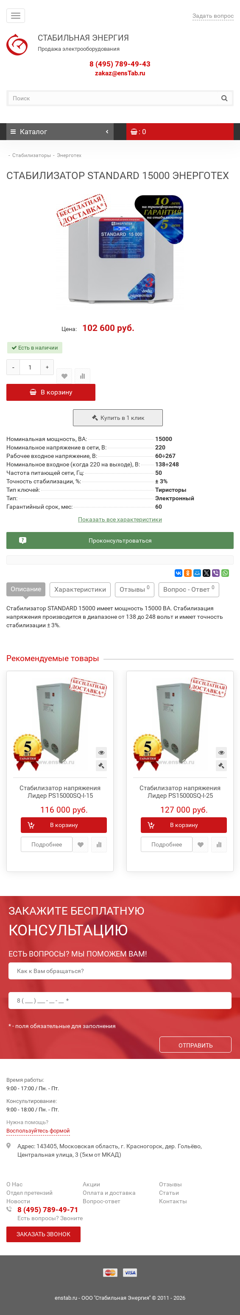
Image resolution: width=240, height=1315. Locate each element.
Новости (18, 1201)
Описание (26, 589)
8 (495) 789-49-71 (47, 1209)
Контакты (173, 1201)
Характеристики (80, 589)
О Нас (14, 1184)
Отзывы (135, 588)
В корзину (51, 392)
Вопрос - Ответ (189, 588)
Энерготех (69, 155)
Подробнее (46, 844)
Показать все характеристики (120, 519)
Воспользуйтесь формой (38, 1131)
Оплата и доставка (109, 1192)
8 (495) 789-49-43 (120, 64)
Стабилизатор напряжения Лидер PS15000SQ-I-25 (180, 791)
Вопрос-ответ (101, 1201)
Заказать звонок (43, 1234)
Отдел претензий (29, 1192)
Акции (91, 1184)
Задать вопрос (213, 15)
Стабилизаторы (31, 155)
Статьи (169, 1192)
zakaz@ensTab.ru (120, 73)
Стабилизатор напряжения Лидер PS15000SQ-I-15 (60, 791)
